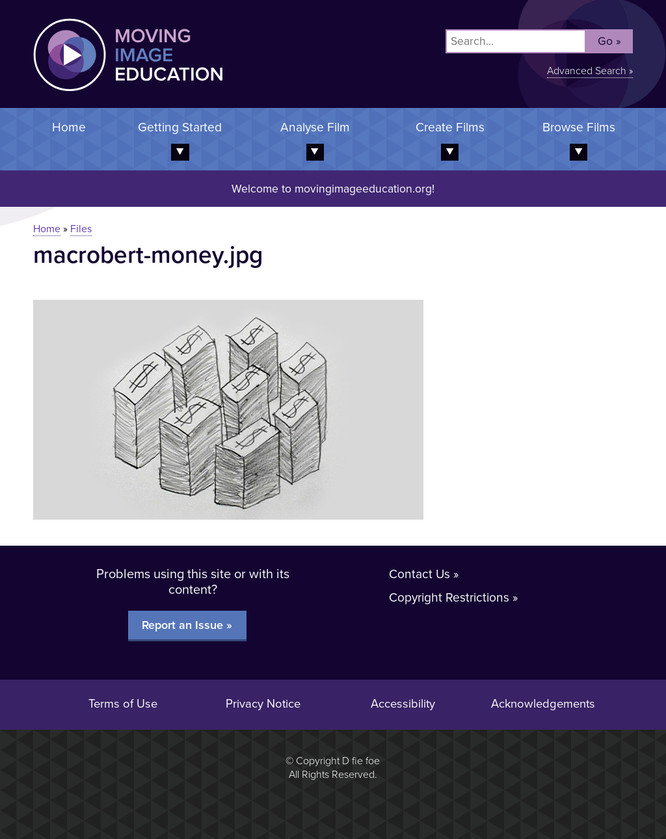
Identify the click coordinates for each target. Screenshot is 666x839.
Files (81, 228)
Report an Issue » (187, 625)
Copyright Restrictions (449, 597)
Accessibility (403, 704)
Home (69, 127)
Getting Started (180, 127)
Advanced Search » (590, 70)
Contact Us (419, 573)
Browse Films (578, 127)
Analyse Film (315, 127)
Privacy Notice (263, 704)
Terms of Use (122, 704)
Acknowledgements (543, 704)
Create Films (450, 127)
